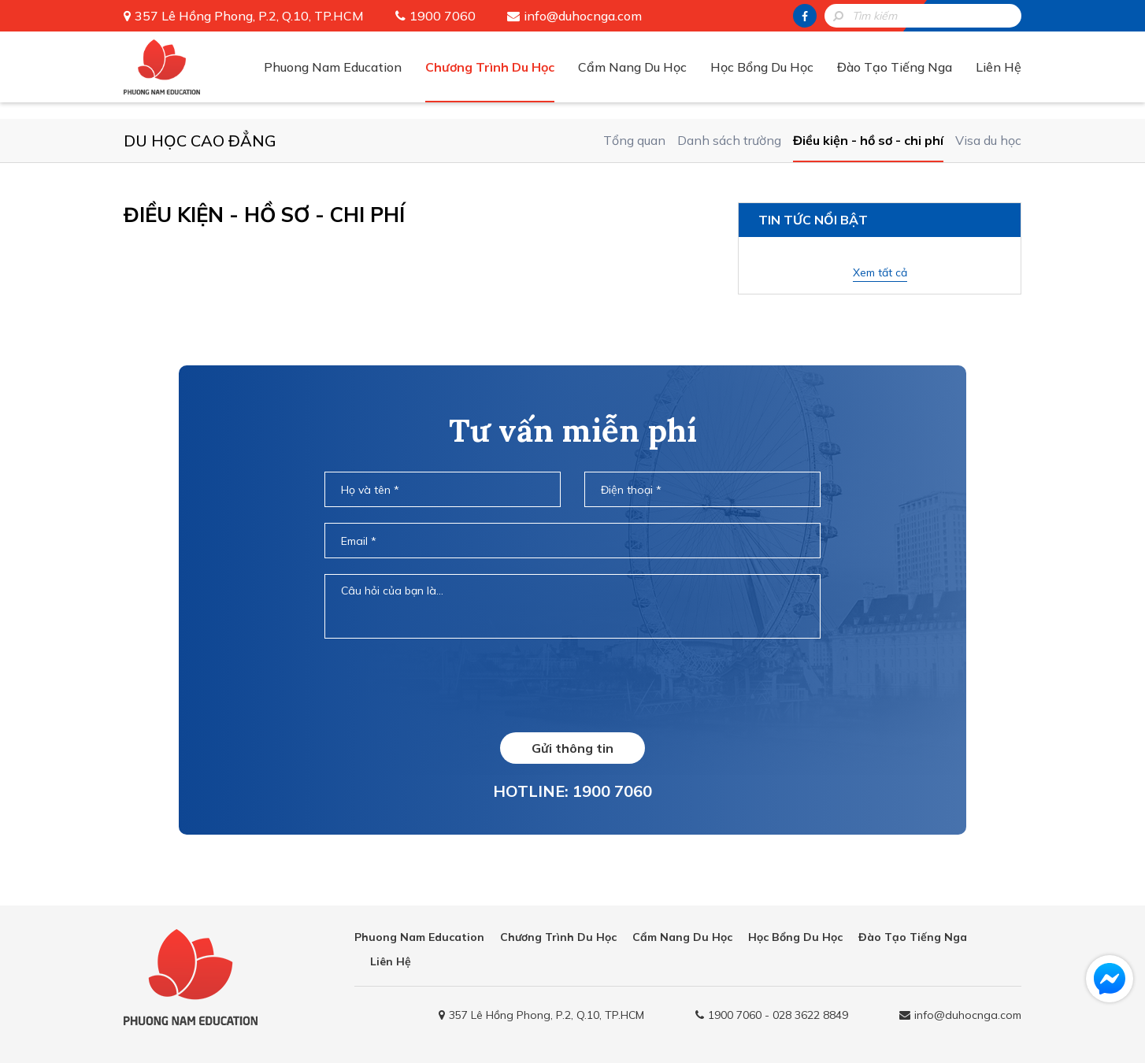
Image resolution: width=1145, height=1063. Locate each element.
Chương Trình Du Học (489, 67)
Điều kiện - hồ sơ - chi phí (868, 140)
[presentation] (572, 685)
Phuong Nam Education (333, 67)
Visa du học (988, 140)
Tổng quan (634, 140)
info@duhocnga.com (583, 16)
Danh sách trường (729, 140)
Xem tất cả (880, 272)
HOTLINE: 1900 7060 (572, 791)
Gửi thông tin (572, 748)
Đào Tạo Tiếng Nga (894, 67)
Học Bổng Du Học (761, 67)
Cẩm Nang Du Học (632, 67)
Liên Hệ (998, 67)
